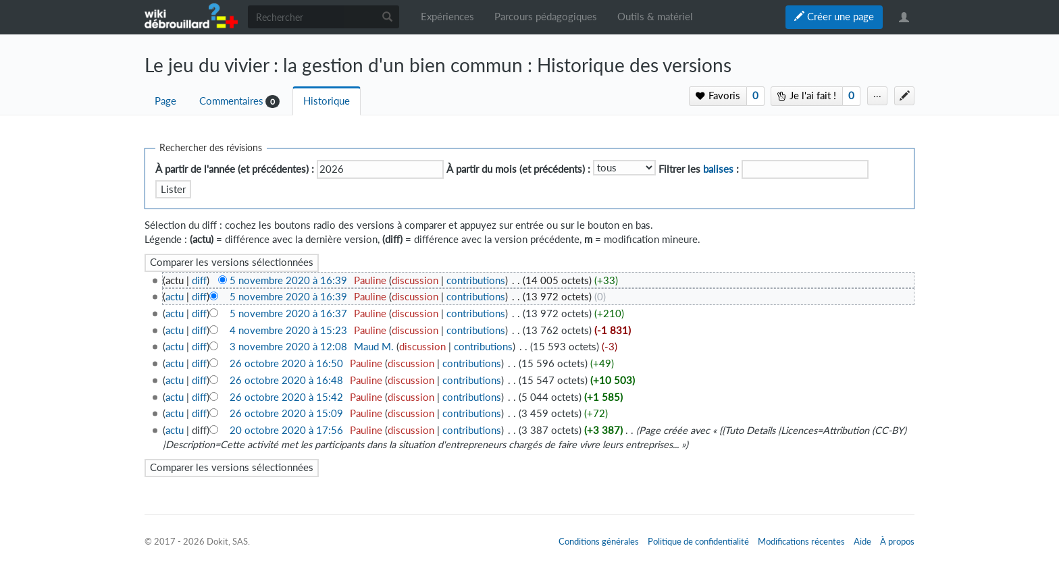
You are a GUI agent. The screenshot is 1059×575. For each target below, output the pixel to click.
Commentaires (231, 101)
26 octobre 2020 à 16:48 (286, 380)
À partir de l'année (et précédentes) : (234, 169)
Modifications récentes (801, 541)
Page (165, 101)
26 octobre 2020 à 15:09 (286, 413)
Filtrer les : (698, 169)
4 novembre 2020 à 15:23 (288, 330)
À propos (897, 541)
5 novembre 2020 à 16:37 (288, 313)
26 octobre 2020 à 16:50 (286, 363)
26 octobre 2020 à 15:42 (286, 397)
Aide (862, 541)
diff (199, 280)
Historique (326, 101)
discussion (415, 280)
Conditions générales (599, 541)
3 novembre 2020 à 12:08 (288, 346)
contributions (475, 280)
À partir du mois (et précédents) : (518, 169)
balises (718, 169)
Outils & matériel (655, 16)
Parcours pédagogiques (545, 16)
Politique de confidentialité (698, 541)
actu (174, 296)
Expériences (447, 16)
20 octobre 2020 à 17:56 (286, 430)
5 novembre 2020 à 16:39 (288, 280)
